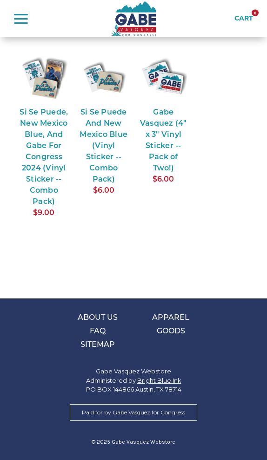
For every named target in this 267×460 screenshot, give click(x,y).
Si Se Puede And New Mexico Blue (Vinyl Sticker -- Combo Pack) (103, 146)
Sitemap (97, 345)
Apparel (170, 318)
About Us (98, 318)
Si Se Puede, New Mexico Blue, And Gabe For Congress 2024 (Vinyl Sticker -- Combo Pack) (44, 157)
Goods (171, 331)
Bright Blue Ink (159, 380)
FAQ (98, 331)
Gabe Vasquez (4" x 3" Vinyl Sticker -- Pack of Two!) (163, 140)
